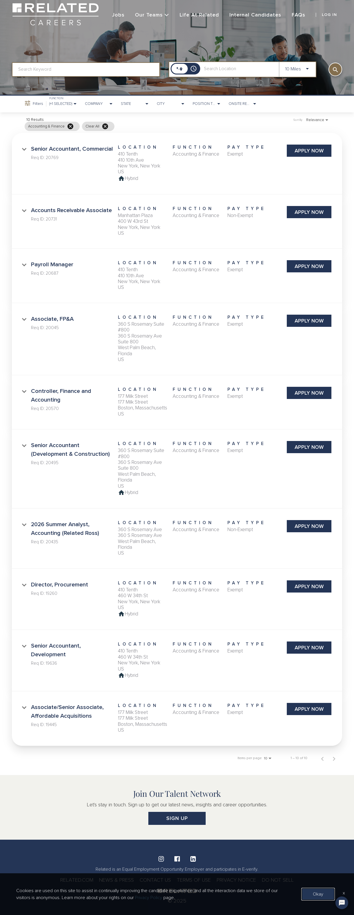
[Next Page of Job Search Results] (334, 758)
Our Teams (152, 15)
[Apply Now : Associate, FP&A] (309, 321)
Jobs (118, 15)
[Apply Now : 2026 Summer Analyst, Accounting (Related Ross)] (309, 526)
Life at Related (199, 15)
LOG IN (329, 15)
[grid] (165, 126)
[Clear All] (105, 126)
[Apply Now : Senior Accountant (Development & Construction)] (309, 447)
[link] (177, 163)
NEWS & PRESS (116, 880)
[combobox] (86, 69)
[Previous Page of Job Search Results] (322, 758)
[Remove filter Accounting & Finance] (70, 126)
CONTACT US (155, 880)
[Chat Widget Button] (341, 902)
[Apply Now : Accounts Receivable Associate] (309, 212)
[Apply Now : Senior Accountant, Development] (309, 647)
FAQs (298, 15)
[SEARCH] (335, 69)
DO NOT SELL (278, 880)
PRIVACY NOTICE (236, 880)
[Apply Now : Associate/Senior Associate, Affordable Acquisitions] (309, 709)
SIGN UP (177, 818)
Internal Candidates (255, 15)
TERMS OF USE (194, 880)
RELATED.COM (76, 880)
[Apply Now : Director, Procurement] (309, 586)
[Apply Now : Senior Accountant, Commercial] (309, 151)
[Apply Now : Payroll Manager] (309, 266)
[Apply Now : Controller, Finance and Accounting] (309, 393)
